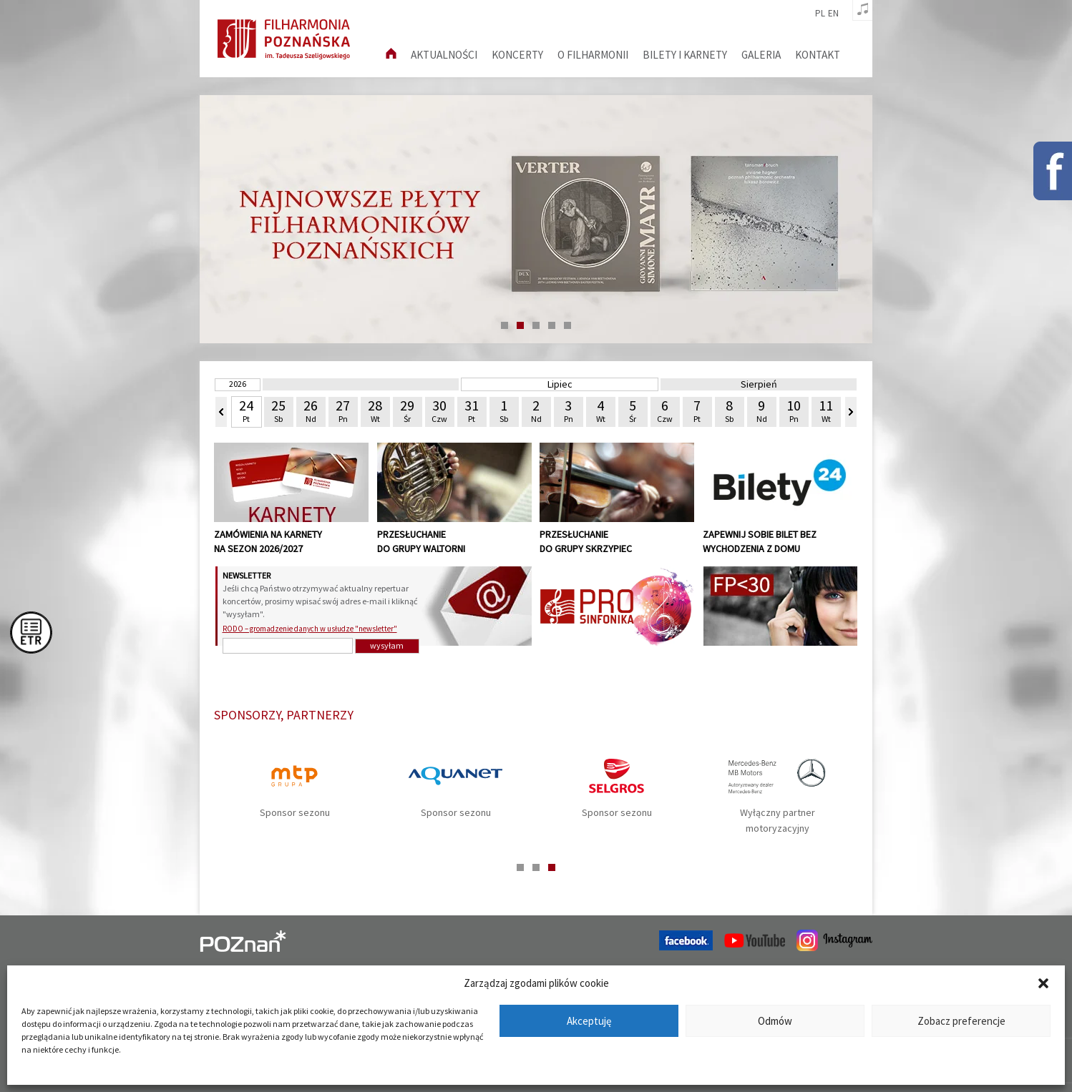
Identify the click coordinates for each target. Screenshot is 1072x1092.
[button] (1043, 983)
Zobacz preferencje (961, 1021)
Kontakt (817, 55)
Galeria (761, 55)
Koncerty (517, 55)
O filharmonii (592, 55)
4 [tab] (551, 325)
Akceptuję (589, 1021)
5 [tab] (567, 325)
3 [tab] (536, 325)
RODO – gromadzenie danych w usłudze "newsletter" (310, 629)
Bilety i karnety (685, 55)
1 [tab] (504, 325)
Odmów (775, 1021)
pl (820, 13)
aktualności (444, 55)
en (833, 13)
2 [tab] (520, 325)
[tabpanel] (536, 219)
